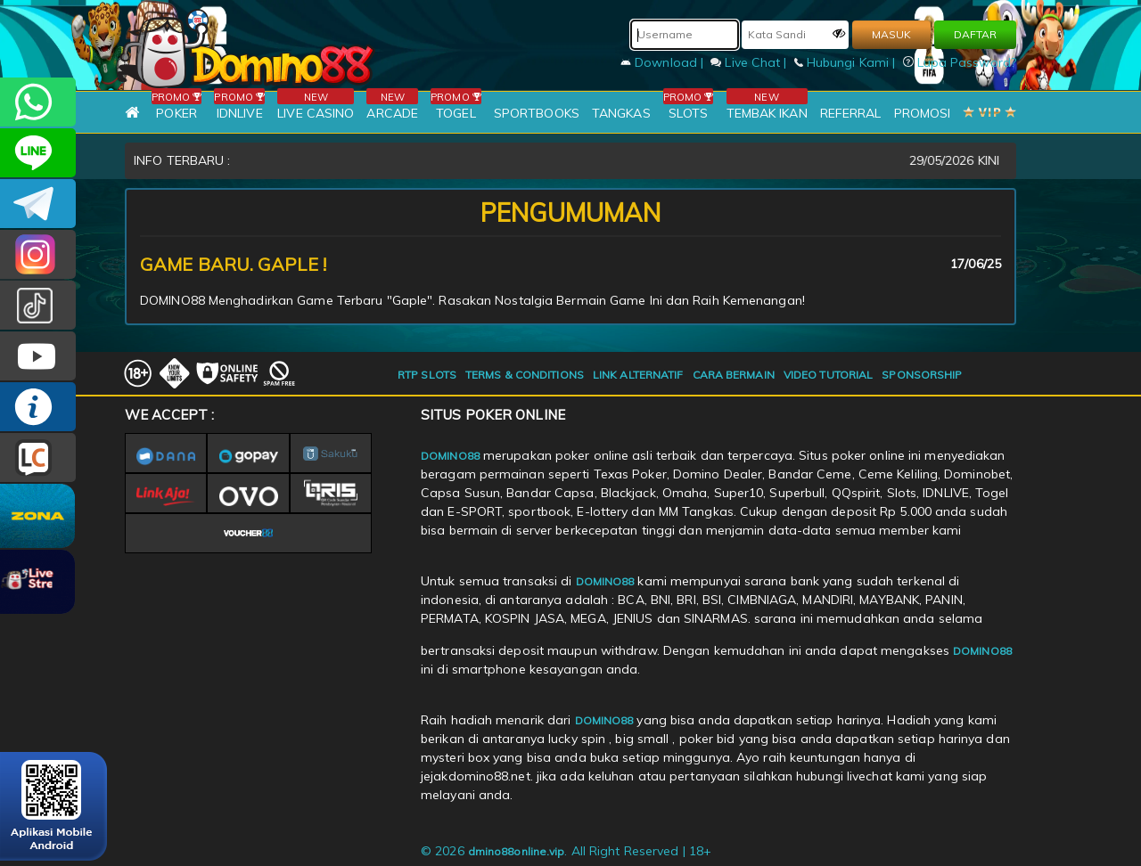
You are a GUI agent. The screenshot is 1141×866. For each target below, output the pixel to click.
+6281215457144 (38, 102)
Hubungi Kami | (846, 62)
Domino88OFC (38, 203)
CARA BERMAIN (734, 374)
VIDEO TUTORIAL (828, 374)
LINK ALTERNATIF (638, 374)
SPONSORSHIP (922, 374)
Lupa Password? (960, 62)
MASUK (891, 34)
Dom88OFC (38, 254)
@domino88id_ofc (38, 305)
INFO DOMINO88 (38, 406)
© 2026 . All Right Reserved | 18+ (566, 851)
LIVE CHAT (38, 457)
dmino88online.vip (516, 851)
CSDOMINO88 (38, 152)
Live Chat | (750, 62)
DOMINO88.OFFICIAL (38, 355)
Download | (663, 62)
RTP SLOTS (427, 374)
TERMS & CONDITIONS (524, 374)
